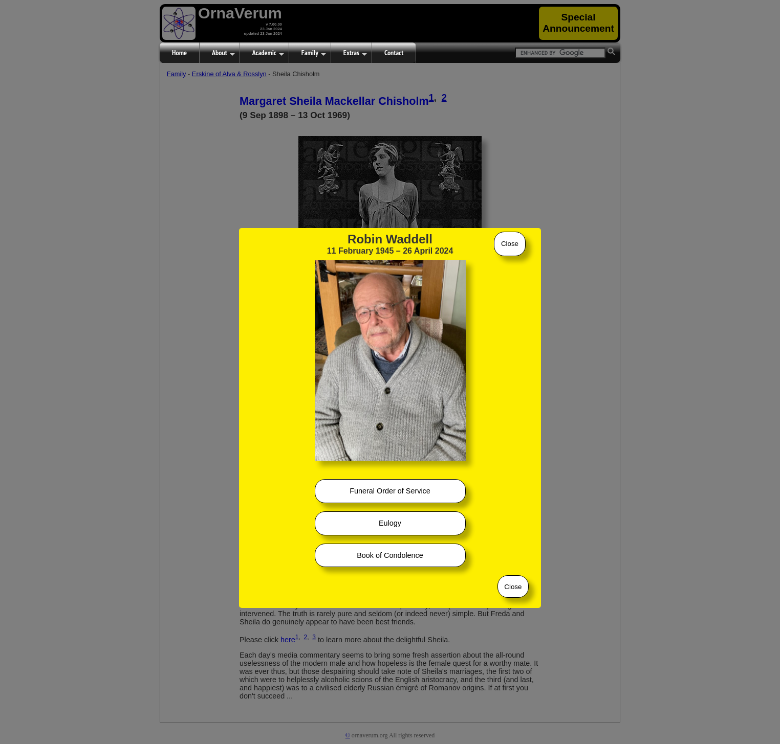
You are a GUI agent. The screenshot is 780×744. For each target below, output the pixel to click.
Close (509, 243)
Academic (268, 53)
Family (313, 53)
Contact (393, 52)
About (223, 53)
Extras (355, 53)
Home (179, 52)
